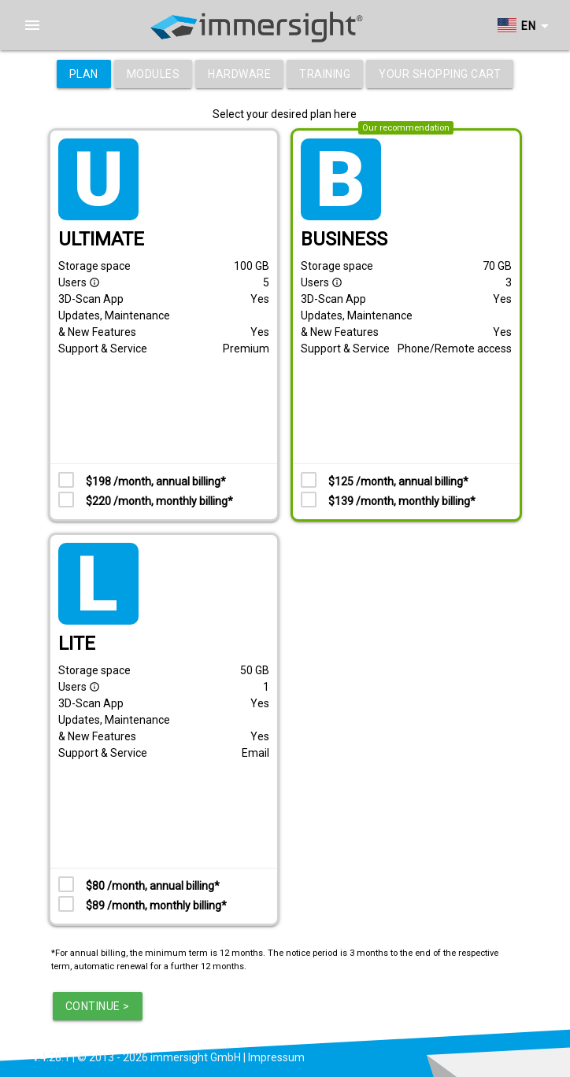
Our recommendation (406, 128)
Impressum (276, 1057)
